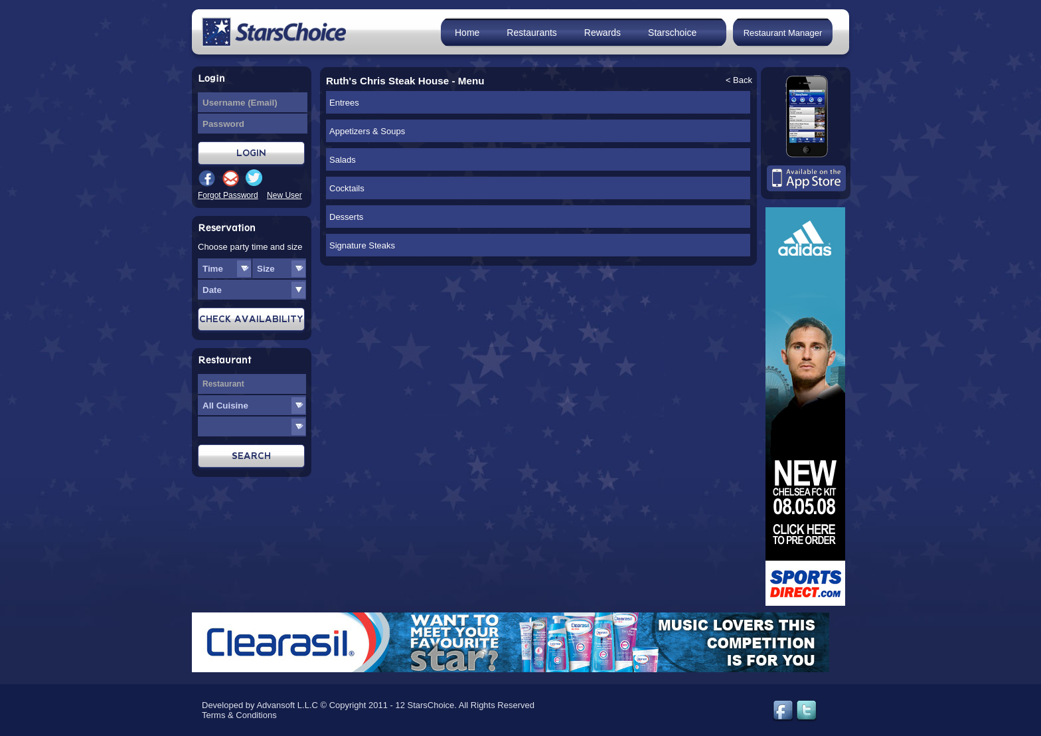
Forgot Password (228, 195)
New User (284, 195)
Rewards (602, 32)
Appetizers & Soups (367, 131)
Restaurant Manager (783, 33)
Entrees (344, 103)
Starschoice (672, 32)
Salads (342, 160)
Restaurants (531, 32)
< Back (739, 80)
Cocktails (346, 188)
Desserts (346, 217)
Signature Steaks (362, 245)
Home (467, 32)
